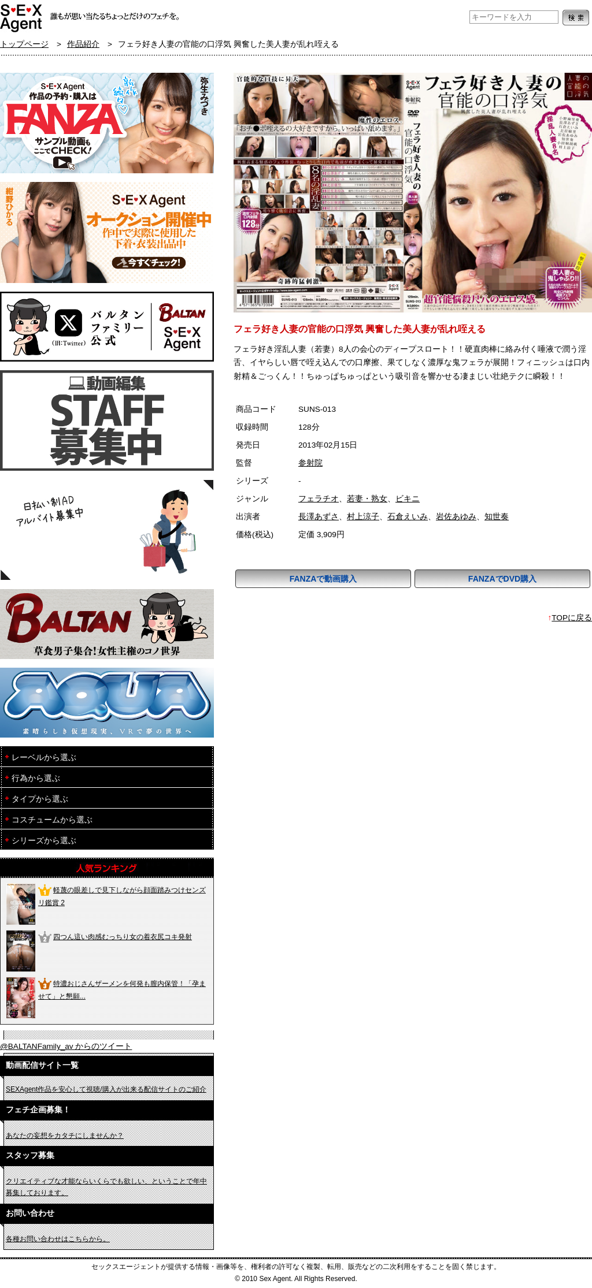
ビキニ (407, 498)
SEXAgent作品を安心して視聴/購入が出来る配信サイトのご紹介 (106, 1089)
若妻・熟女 (367, 498)
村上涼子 (363, 516)
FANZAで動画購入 (323, 578)
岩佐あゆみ (456, 516)
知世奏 (496, 516)
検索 (576, 17)
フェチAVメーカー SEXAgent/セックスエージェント (21, 17)
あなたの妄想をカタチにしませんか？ (65, 1135)
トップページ (24, 44)
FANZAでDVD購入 (502, 578)
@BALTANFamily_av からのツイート (66, 1046)
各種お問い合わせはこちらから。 (58, 1239)
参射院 (310, 463)
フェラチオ (318, 498)
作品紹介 (83, 44)
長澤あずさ (318, 516)
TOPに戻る (572, 617)
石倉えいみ (407, 516)
